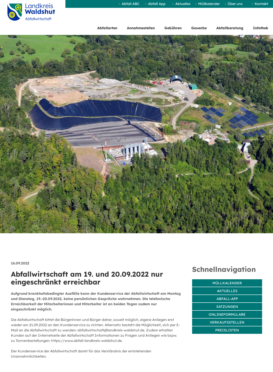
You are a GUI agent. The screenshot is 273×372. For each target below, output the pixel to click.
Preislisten (227, 330)
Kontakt (261, 4)
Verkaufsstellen (227, 322)
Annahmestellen (141, 28)
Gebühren (173, 28)
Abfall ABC (131, 4)
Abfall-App (227, 299)
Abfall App (157, 4)
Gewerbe (199, 28)
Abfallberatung (229, 28)
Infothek (260, 28)
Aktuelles (183, 4)
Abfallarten (107, 28)
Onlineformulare (227, 314)
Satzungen (227, 306)
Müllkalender (209, 4)
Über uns (235, 4)
